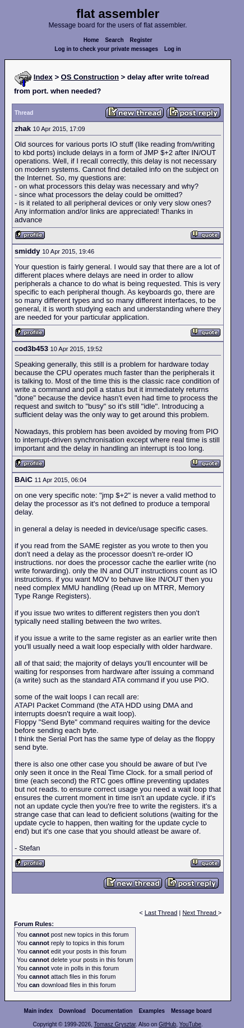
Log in (172, 49)
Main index (38, 1011)
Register (141, 40)
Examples (152, 1011)
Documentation (112, 1011)
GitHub (167, 1024)
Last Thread (161, 912)
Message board (191, 1011)
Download (72, 1011)
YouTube (190, 1024)
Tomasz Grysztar (114, 1024)
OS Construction (90, 77)
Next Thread (200, 912)
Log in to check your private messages (106, 49)
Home (91, 40)
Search (114, 40)
